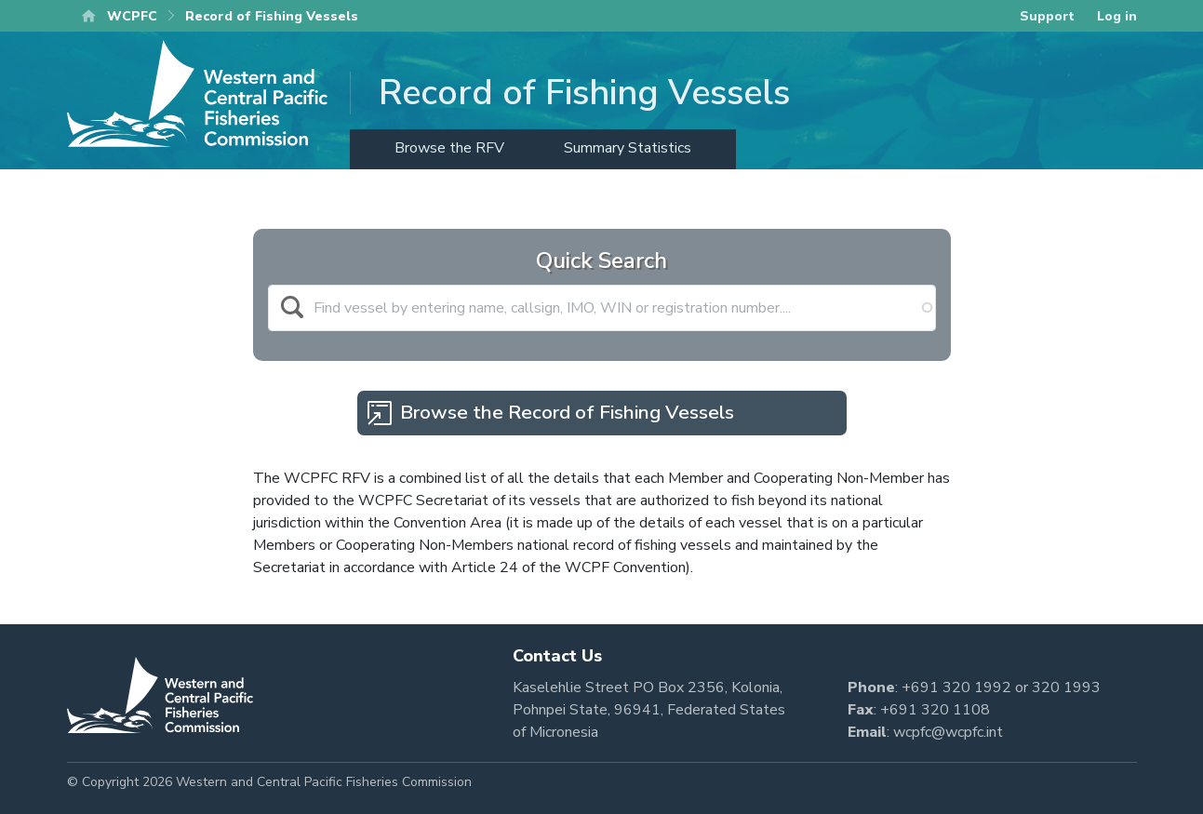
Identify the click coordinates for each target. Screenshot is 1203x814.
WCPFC (132, 16)
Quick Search (601, 260)
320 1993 (1066, 687)
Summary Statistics (627, 148)
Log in (1117, 16)
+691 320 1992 (956, 687)
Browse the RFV (449, 148)
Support (1047, 16)
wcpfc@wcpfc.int (948, 732)
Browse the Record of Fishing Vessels (567, 412)
